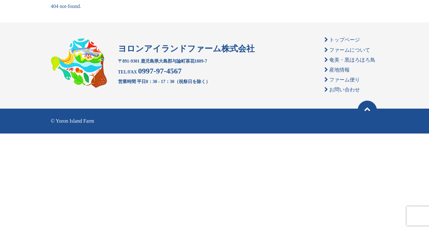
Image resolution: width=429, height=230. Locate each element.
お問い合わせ (344, 89)
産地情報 (339, 70)
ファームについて (349, 50)
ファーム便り (344, 79)
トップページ (344, 39)
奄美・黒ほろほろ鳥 (352, 60)
